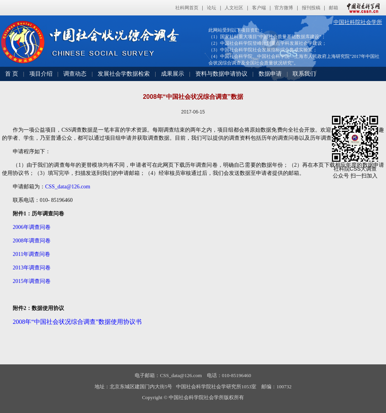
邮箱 (333, 7)
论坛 (211, 7)
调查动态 (74, 74)
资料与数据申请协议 (221, 74)
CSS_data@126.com (67, 187)
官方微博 (283, 7)
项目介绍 (40, 74)
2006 (32, 227)
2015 (32, 281)
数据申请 (270, 74)
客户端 (259, 7)
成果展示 (172, 74)
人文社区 (234, 7)
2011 (31, 254)
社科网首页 (186, 7)
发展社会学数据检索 (124, 74)
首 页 (11, 74)
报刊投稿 (311, 7)
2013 (32, 268)
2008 (32, 241)
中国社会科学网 (361, 7)
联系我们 (304, 74)
